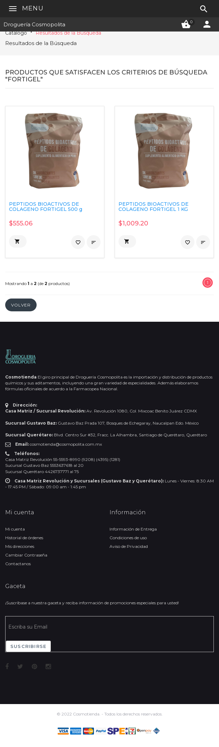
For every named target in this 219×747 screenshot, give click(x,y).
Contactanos (18, 563)
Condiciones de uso (128, 537)
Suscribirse (28, 646)
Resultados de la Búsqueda (68, 33)
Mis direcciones (19, 546)
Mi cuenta (15, 529)
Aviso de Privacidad (129, 546)
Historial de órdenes (24, 537)
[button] (18, 241)
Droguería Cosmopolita (34, 24)
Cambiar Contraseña (26, 555)
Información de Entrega (133, 529)
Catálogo (16, 33)
